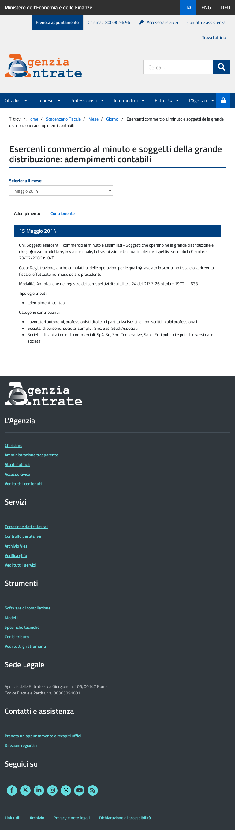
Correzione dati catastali (26, 526)
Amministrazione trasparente (31, 455)
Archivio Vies (16, 546)
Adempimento (27, 213)
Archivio (37, 817)
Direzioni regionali (21, 745)
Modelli (11, 617)
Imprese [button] (49, 100)
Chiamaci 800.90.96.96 (109, 22)
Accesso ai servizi (158, 22)
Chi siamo (13, 445)
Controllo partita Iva (23, 536)
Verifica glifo (16, 555)
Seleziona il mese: (26, 180)
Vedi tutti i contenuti (23, 483)
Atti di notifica (17, 464)
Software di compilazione (27, 608)
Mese (93, 119)
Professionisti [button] (87, 100)
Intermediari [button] (130, 100)
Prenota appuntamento (57, 22)
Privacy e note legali (72, 817)
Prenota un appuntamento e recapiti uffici (43, 735)
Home (33, 119)
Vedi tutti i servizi (20, 565)
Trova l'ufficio (214, 37)
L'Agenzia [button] (202, 100)
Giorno (112, 119)
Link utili (12, 817)
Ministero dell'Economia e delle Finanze (48, 7)
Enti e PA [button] (167, 100)
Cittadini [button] (16, 100)
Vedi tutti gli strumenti (25, 646)
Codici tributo (17, 636)
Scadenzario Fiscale (63, 119)
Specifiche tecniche (22, 627)
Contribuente (62, 213)
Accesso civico (17, 474)
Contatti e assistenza (206, 22)
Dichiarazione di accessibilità (125, 817)
